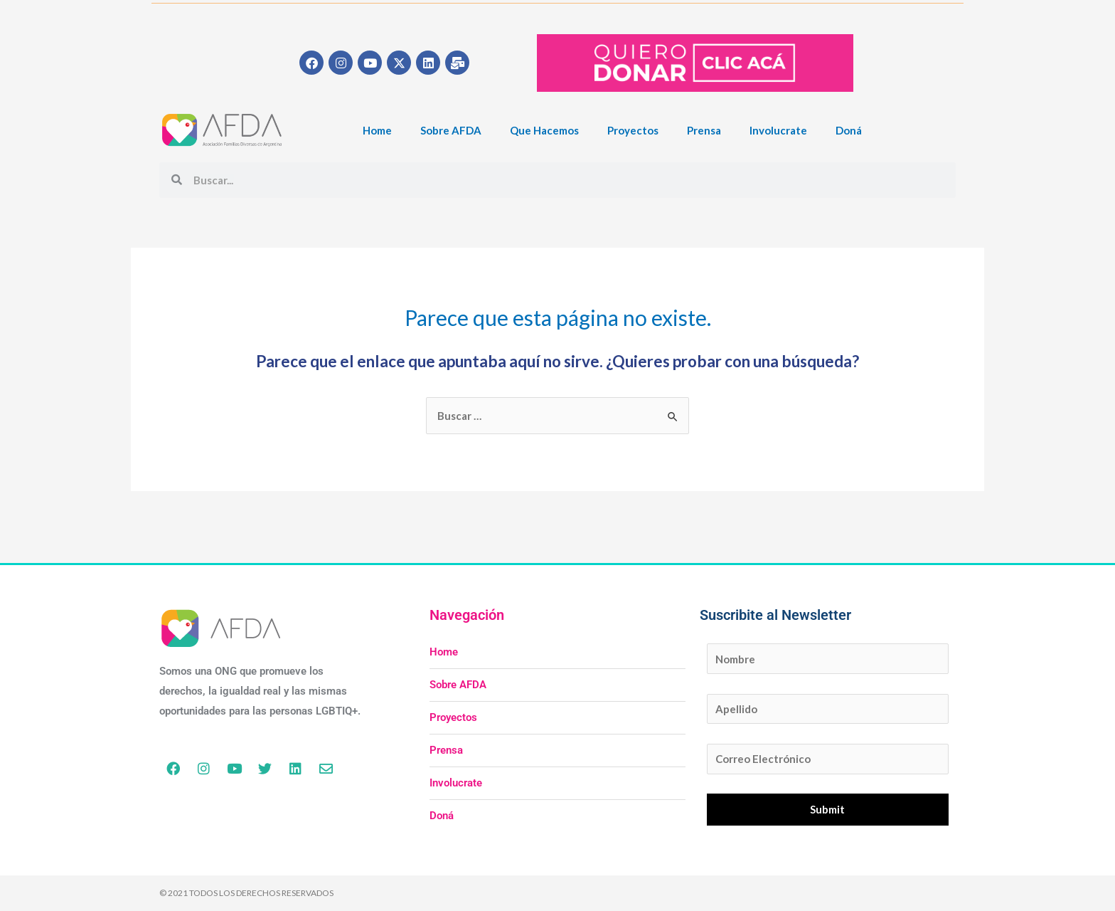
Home (377, 130)
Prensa (704, 130)
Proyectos (632, 130)
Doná (849, 130)
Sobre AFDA (450, 130)
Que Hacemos (544, 130)
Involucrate (778, 130)
